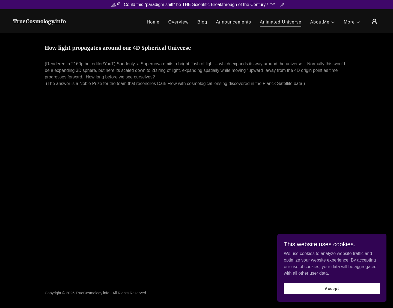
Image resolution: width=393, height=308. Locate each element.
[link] (39, 21)
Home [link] (153, 22)
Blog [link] (202, 22)
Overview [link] (178, 22)
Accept (332, 288)
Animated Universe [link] (280, 22)
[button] (322, 22)
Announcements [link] (233, 22)
